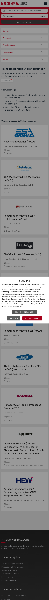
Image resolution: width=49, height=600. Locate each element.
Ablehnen (14, 318)
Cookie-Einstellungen (24, 312)
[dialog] (24, 300)
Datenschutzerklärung (14, 306)
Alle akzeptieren (32, 318)
